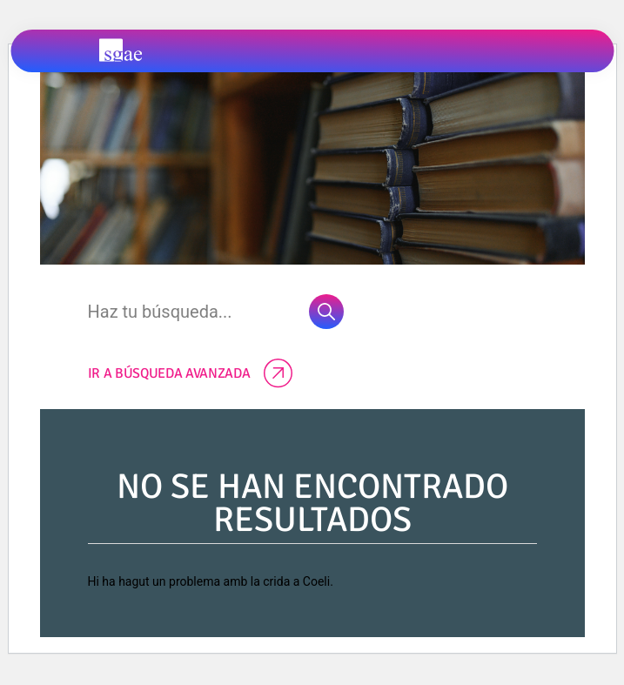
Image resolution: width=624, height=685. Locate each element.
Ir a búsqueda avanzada (190, 373)
